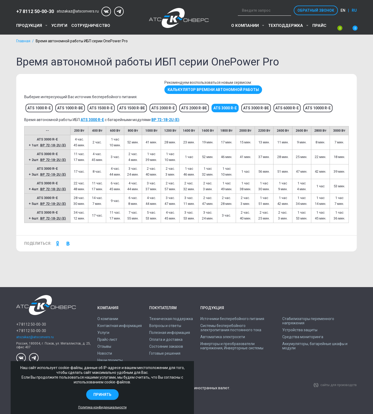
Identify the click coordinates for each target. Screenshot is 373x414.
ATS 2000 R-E (163, 108)
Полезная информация (169, 332)
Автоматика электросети (222, 337)
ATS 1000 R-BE (70, 108)
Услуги (59, 25)
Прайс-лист (107, 339)
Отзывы (104, 346)
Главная (23, 41)
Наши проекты (110, 360)
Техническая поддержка (171, 319)
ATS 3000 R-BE (256, 108)
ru (354, 10)
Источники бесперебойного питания (232, 319)
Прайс (319, 25)
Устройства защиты (299, 330)
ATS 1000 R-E (39, 108)
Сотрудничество (90, 25)
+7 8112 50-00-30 (35, 11)
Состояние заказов (166, 346)
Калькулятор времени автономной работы (213, 90)
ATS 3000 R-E (92, 120)
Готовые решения (164, 353)
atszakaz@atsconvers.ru (78, 11)
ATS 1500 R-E (101, 108)
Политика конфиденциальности (102, 407)
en (343, 10)
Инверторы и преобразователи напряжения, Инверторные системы (231, 346)
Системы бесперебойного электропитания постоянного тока (230, 328)
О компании (245, 25)
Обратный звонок (315, 10)
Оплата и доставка (166, 339)
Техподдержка (285, 25)
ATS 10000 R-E (318, 108)
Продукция (29, 25)
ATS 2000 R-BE (194, 108)
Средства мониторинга (302, 337)
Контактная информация (119, 326)
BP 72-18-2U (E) (165, 120)
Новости (104, 353)
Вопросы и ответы (165, 326)
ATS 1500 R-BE (132, 108)
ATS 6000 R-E (287, 108)
